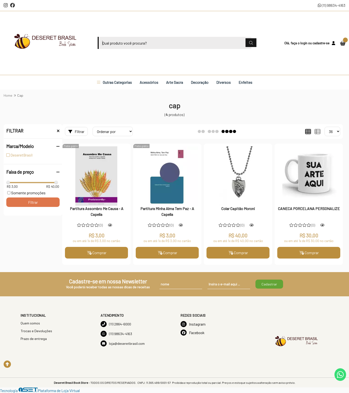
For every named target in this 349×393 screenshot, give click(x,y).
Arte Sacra (174, 82)
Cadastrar (269, 284)
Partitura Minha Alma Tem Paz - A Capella (167, 211)
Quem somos (30, 323)
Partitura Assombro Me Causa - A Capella (96, 211)
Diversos (223, 82)
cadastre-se (320, 43)
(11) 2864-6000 (116, 324)
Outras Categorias (114, 82)
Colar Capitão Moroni (238, 208)
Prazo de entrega (34, 339)
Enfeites (245, 82)
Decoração (199, 82)
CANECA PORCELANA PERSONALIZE (309, 208)
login (304, 43)
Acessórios (149, 82)
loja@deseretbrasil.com (123, 343)
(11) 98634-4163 (331, 5)
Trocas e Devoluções (36, 331)
